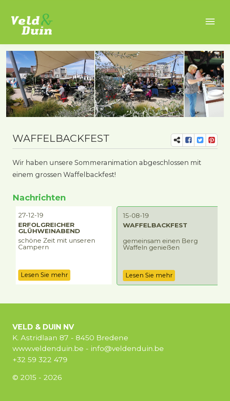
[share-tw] (200, 140)
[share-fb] (188, 140)
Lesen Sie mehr (44, 275)
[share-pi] (212, 140)
